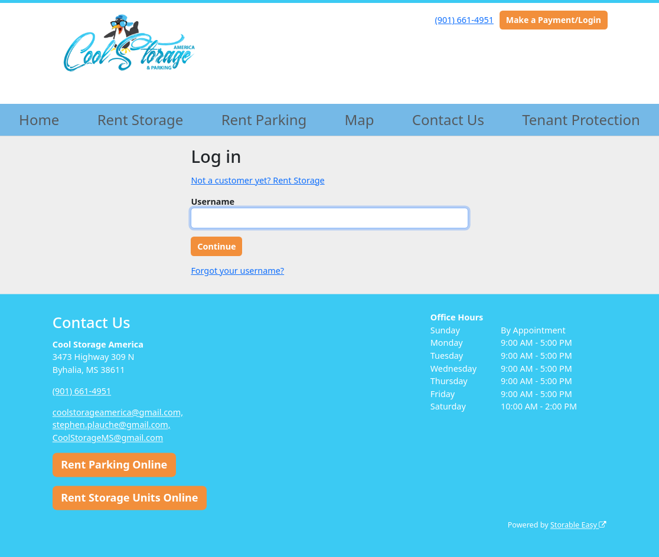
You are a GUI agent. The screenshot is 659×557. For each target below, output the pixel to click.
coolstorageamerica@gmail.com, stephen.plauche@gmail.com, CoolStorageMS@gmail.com (118, 425)
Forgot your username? (237, 270)
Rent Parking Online (114, 465)
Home (39, 119)
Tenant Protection (581, 119)
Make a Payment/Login (553, 19)
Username (212, 201)
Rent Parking (264, 119)
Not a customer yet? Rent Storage (257, 180)
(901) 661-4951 (464, 19)
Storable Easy (578, 525)
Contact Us (448, 119)
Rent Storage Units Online (129, 497)
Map (359, 119)
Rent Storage (140, 119)
